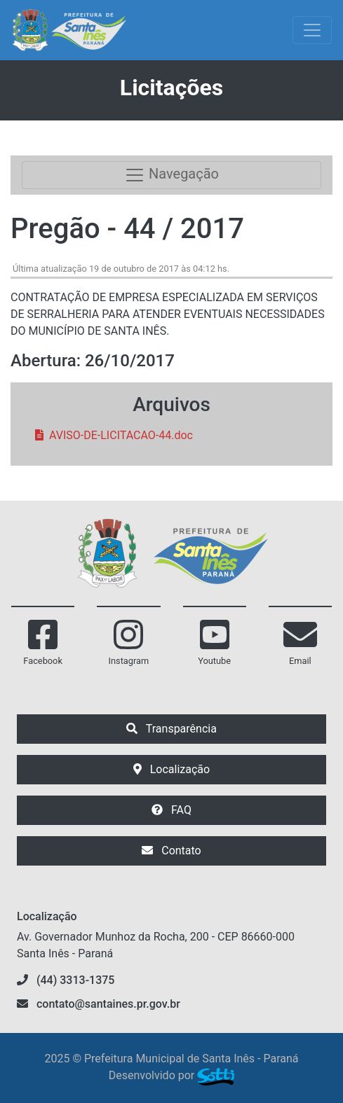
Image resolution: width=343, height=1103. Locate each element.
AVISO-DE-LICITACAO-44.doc (114, 435)
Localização (171, 769)
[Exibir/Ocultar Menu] (312, 30)
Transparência (171, 728)
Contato (171, 850)
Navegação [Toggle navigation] (171, 175)
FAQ (171, 810)
